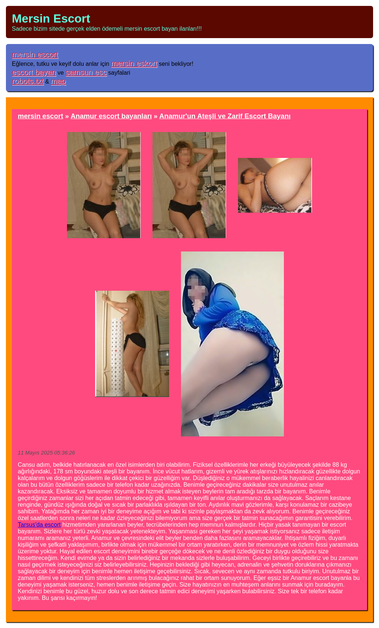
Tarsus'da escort (39, 524)
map (58, 81)
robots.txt (28, 81)
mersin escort (35, 54)
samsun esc (86, 72)
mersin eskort (134, 63)
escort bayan (34, 72)
